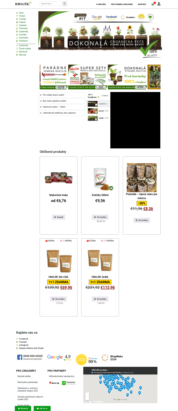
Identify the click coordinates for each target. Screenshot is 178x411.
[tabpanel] (135, 120)
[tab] (98, 103)
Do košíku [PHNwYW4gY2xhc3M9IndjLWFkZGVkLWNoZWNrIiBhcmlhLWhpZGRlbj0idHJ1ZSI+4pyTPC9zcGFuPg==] (100, 217)
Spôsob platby (24, 376)
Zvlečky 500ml (100, 195)
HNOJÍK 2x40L (100, 276)
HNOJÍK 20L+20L (59, 276)
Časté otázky (23, 405)
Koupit (58, 217)
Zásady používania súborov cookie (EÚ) (30, 398)
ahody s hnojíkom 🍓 (101, 111)
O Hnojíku (101, 4)
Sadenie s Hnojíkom (103, 104)
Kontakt (142, 4)
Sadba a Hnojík (101, 118)
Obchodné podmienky (27, 382)
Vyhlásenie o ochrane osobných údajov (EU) (27, 389)
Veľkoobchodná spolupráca (61, 376)
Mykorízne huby (58, 195)
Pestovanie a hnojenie (122, 4)
